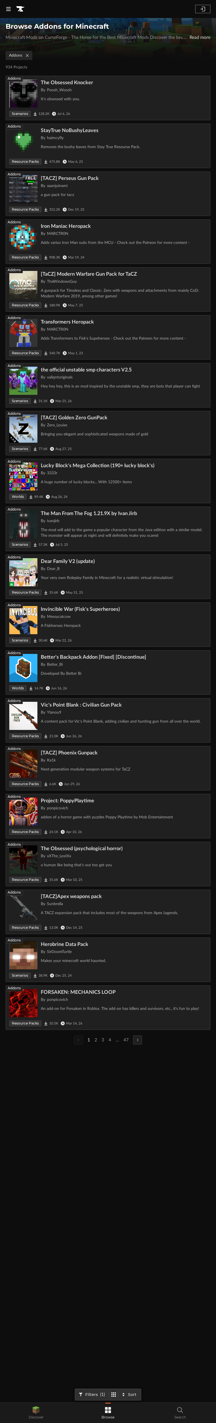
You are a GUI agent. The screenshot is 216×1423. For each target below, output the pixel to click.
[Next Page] (137, 1040)
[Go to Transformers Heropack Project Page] (108, 337)
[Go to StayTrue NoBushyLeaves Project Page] (108, 146)
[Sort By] (129, 1394)
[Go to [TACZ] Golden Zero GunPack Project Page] (108, 433)
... (117, 1040)
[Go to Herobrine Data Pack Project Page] (108, 960)
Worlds (18, 497)
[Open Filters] (92, 1394)
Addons (19, 55)
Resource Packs (25, 161)
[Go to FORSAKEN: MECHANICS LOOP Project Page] (108, 1008)
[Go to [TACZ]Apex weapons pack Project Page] (108, 912)
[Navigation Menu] (8, 9)
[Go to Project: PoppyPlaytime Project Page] (108, 816)
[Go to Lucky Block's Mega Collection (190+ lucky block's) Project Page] (108, 481)
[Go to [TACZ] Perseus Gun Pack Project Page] (108, 194)
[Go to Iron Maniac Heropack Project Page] (108, 242)
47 (126, 1040)
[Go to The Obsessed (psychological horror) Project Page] (108, 864)
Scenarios (20, 114)
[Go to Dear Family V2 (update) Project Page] (108, 577)
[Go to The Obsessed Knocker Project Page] (108, 98)
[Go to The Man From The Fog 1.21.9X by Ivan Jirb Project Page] (108, 529)
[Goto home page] (20, 9)
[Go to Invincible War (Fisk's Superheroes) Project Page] (108, 625)
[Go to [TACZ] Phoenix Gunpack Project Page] (108, 768)
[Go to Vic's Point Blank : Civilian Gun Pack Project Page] (108, 720)
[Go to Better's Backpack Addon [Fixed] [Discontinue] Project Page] (108, 672)
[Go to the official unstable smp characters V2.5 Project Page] (108, 385)
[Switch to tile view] (114, 1394)
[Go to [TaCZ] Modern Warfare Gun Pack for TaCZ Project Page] (108, 289)
